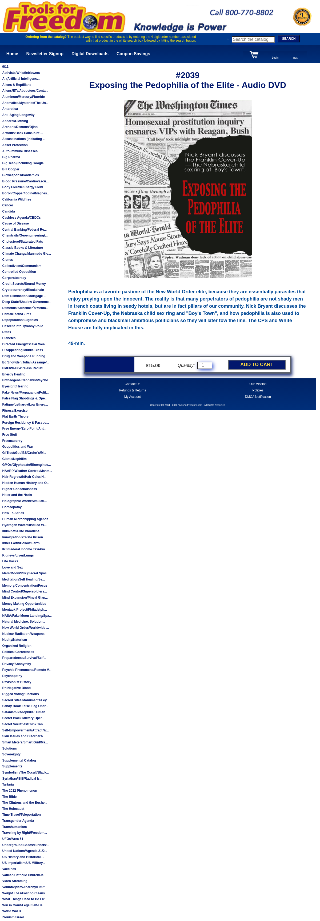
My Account (132, 397)
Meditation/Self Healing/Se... (23, 579)
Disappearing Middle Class (22, 350)
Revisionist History (16, 682)
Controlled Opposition (19, 272)
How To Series (13, 513)
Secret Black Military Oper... (23, 718)
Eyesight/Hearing (15, 386)
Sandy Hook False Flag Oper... (25, 706)
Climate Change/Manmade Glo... (26, 253)
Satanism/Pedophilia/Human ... (25, 712)
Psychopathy (12, 676)
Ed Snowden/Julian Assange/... (25, 362)
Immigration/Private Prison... (24, 537)
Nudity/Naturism (14, 640)
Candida (8, 211)
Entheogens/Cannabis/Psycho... (26, 380)
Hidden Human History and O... (25, 483)
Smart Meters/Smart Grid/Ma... (25, 742)
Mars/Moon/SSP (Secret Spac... (25, 573)
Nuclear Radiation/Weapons (23, 634)
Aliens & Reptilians (16, 85)
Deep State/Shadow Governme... (26, 302)
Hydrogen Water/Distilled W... (24, 525)
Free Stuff (9, 435)
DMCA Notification (258, 397)
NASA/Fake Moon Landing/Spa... (26, 616)
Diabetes (8, 338)
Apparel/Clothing (15, 121)
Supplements (12, 766)
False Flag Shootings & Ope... (24, 398)
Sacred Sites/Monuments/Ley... (25, 700)
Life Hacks (10, 561)
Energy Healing (13, 374)
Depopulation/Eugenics (20, 320)
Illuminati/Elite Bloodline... (22, 531)
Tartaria (8, 784)
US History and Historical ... (23, 857)
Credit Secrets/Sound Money (24, 284)
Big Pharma (11, 157)
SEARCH (289, 39)
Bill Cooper (10, 169)
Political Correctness (18, 652)
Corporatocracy (14, 278)
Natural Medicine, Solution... (23, 621)
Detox (6, 332)
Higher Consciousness (19, 489)
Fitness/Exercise (14, 411)
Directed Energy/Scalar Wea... (24, 344)
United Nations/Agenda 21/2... (24, 851)
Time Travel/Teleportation (21, 814)
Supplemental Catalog (19, 760)
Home (12, 53)
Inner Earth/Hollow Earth (20, 543)
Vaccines (9, 869)
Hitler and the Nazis (17, 495)
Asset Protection (14, 145)
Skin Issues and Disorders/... (24, 736)
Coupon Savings (133, 53)
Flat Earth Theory (15, 416)
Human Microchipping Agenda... (26, 519)
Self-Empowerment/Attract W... (25, 730)
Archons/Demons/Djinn (20, 127)
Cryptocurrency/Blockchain (23, 290)
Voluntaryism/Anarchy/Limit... (24, 887)
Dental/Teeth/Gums (16, 314)
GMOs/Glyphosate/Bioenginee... (26, 465)
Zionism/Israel (13, 917)
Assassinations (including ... (23, 139)
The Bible (9, 797)
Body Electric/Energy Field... (23, 187)
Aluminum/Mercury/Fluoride (23, 97)
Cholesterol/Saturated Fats (22, 241)
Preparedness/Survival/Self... (24, 658)
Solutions (9, 748)
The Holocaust (13, 809)
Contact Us (132, 384)
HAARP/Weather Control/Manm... (27, 471)
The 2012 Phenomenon (19, 790)
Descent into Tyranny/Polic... (24, 326)
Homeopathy (12, 507)
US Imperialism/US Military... (23, 863)
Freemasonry (12, 441)
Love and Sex (12, 567)
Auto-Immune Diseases (20, 151)
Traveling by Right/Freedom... (24, 833)
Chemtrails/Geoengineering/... (24, 235)
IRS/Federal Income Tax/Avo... (24, 549)
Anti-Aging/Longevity (18, 115)
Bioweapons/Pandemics (20, 175)
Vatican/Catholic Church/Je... (24, 875)
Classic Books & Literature (22, 248)
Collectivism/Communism (21, 266)
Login (275, 57)
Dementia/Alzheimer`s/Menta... (25, 308)
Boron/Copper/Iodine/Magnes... (25, 193)
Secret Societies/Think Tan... (23, 724)
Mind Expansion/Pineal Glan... (25, 597)
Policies (258, 390)
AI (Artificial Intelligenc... (20, 79)
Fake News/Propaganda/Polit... (25, 392)
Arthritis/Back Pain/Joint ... (22, 133)
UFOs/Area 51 (12, 839)
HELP (296, 58)
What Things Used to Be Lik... (24, 899)
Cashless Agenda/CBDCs (21, 217)
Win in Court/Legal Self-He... (23, 905)
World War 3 (11, 911)
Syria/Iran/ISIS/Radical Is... (22, 778)
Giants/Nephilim (14, 459)
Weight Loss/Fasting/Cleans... (24, 893)
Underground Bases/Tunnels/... (25, 845)
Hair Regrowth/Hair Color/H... (24, 477)
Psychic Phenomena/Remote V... (26, 670)
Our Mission (257, 384)
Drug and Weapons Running (23, 356)
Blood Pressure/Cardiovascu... (25, 181)
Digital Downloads (90, 53)
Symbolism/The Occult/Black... (25, 772)
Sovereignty (11, 754)
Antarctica (10, 109)
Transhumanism (14, 827)
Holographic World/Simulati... (24, 501)
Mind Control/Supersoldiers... (24, 591)
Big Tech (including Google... (24, 163)
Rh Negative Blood (16, 688)
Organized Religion (16, 646)
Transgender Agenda (18, 821)
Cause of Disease (15, 223)
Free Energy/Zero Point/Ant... (24, 428)
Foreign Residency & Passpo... (25, 423)
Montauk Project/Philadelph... (24, 609)
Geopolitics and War (17, 447)
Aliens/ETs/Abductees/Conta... (25, 91)
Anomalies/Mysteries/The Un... (25, 103)
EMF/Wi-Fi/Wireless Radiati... (24, 368)
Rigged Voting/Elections (20, 694)
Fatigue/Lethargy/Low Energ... (25, 404)
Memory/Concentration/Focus (24, 585)
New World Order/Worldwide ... (25, 628)
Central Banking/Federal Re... (24, 229)
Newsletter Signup (44, 53)
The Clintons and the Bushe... (24, 802)
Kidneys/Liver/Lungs (18, 555)
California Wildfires (16, 199)
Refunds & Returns (132, 390)
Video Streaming (14, 881)
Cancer (7, 205)
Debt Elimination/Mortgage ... (24, 296)
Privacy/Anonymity (16, 664)
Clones (7, 260)
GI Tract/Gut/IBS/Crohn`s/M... (24, 453)
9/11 (5, 67)
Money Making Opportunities (24, 604)
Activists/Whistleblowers (21, 73)
